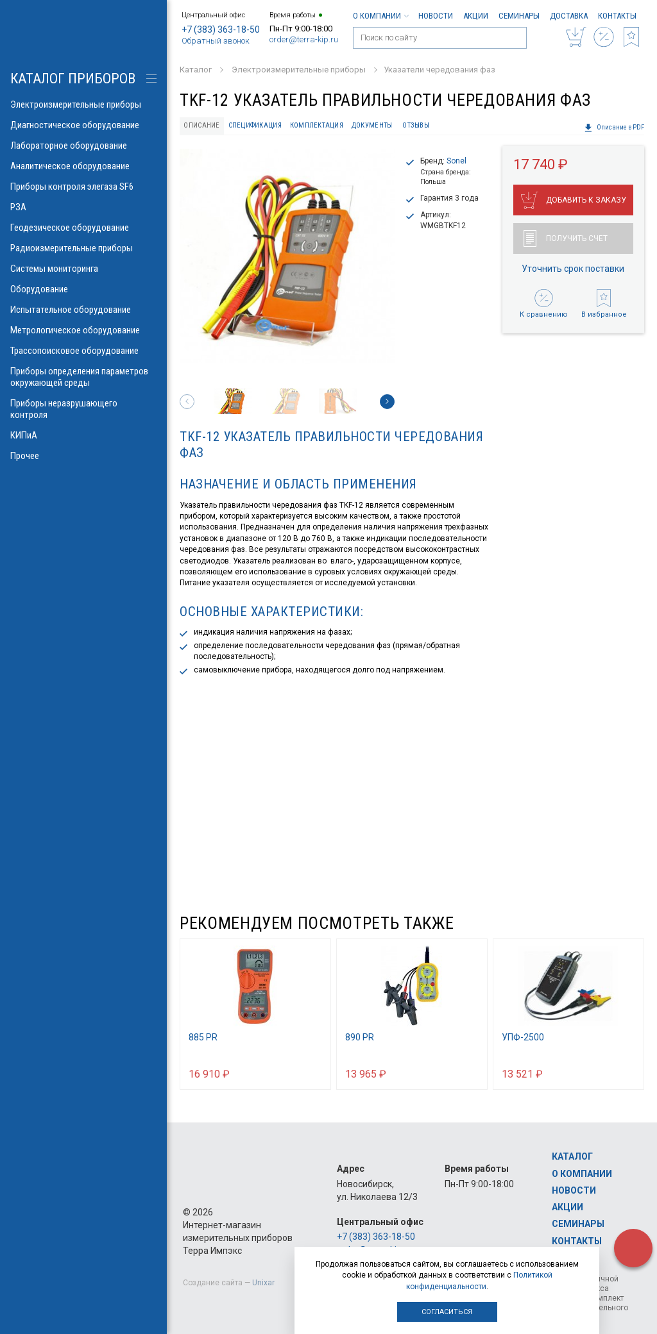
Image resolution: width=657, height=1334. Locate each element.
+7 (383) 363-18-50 (221, 29)
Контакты (617, 16)
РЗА (83, 207)
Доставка (569, 16)
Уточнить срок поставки (573, 268)
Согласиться (447, 1312)
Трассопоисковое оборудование (83, 350)
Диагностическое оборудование (83, 125)
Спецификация (255, 125)
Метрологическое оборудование (83, 330)
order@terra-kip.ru (303, 39)
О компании (380, 16)
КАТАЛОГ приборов (72, 79)
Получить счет (566, 238)
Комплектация (316, 125)
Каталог (572, 1156)
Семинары (519, 16)
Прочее (83, 456)
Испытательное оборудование (83, 309)
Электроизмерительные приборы (83, 104)
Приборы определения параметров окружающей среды (83, 376)
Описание (201, 125)
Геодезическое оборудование (83, 227)
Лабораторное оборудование (83, 145)
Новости (435, 16)
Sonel (456, 160)
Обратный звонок (216, 41)
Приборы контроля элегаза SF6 (83, 186)
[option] (287, 256)
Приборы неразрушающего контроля (83, 409)
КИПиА (83, 435)
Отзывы (415, 125)
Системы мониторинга (83, 268)
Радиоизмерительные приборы (83, 248)
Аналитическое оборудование (83, 166)
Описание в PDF (614, 127)
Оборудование (83, 289)
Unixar (263, 1282)
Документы (372, 125)
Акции (475, 16)
